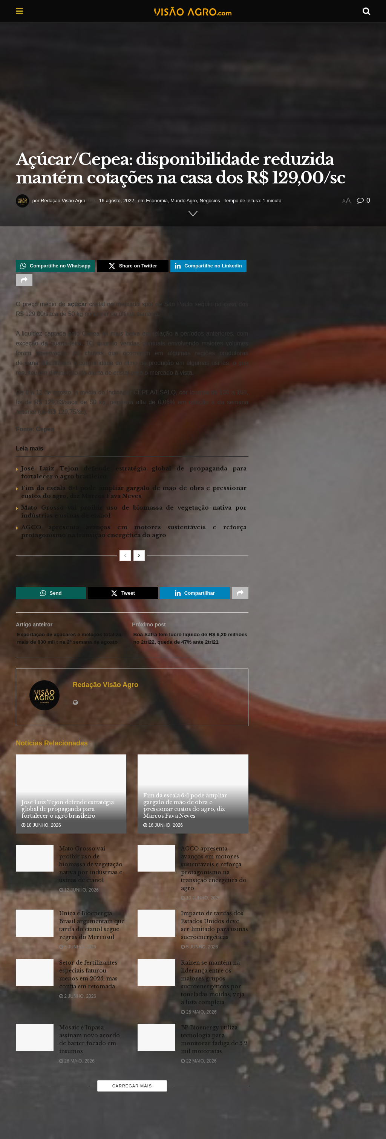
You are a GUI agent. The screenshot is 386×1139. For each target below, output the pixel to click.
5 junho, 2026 (77, 966)
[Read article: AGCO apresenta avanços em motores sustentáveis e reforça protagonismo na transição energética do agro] (156, 877)
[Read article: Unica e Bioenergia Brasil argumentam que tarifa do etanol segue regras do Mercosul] (35, 942)
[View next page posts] (139, 559)
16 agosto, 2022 (116, 200)
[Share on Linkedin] (208, 267)
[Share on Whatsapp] (55, 267)
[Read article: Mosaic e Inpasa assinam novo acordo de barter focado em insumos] (35, 1056)
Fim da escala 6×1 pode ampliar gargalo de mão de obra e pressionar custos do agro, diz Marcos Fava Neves (185, 824)
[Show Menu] (19, 11)
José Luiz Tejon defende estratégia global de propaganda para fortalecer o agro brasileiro (67, 828)
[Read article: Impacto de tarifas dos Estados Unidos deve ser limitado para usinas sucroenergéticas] (156, 942)
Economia (157, 200)
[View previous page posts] (125, 559)
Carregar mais (132, 1105)
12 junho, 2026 (79, 909)
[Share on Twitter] (132, 267)
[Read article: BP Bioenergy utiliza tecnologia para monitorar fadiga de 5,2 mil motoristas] (156, 1056)
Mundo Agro (183, 200)
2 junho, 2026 (77, 1015)
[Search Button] (366, 11)
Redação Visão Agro (63, 200)
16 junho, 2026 (163, 844)
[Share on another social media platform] (24, 283)
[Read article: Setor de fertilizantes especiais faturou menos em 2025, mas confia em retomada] (35, 991)
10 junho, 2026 (201, 916)
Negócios (210, 200)
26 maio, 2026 (198, 1031)
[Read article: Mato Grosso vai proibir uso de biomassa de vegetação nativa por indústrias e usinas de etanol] (35, 877)
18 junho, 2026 (41, 844)
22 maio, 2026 (198, 1080)
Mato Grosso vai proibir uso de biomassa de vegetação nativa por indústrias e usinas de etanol (91, 883)
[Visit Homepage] (192, 11)
